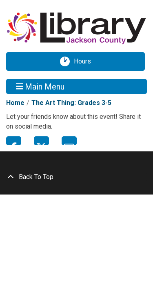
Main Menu (40, 86)
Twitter (41, 140)
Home (15, 103)
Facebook (13, 140)
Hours (85, 61)
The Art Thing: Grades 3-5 (71, 103)
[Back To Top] (76, 177)
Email (69, 140)
